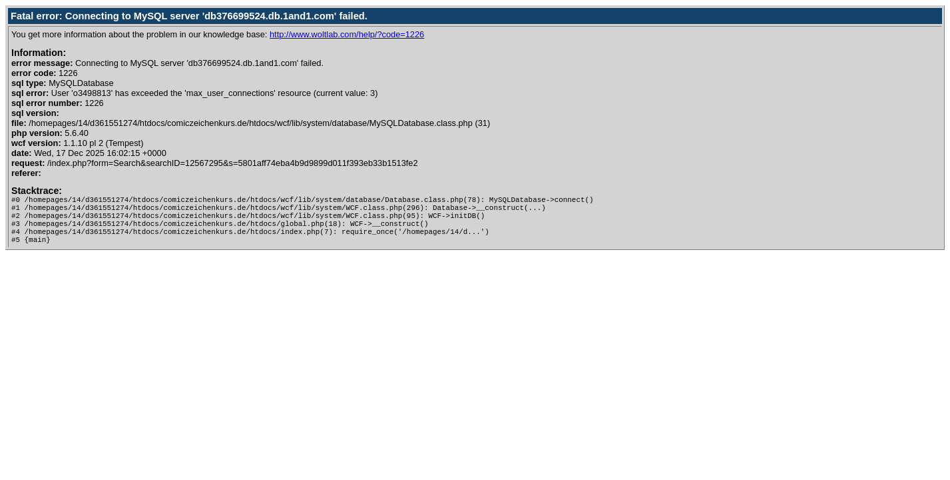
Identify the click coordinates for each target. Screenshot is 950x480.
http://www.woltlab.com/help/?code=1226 (347, 34)
